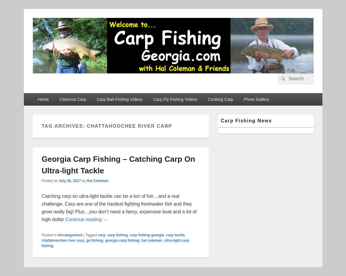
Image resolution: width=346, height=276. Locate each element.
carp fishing (117, 235)
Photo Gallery (256, 99)
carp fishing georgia (147, 235)
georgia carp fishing (122, 240)
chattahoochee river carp (63, 240)
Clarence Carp (72, 99)
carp (101, 235)
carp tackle (175, 235)
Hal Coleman (97, 181)
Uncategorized (70, 235)
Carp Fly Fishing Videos (175, 99)
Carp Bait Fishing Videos (120, 99)
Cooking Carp (220, 99)
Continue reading (86, 219)
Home (43, 99)
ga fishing (94, 240)
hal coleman (152, 240)
